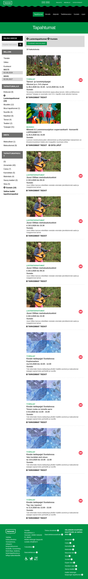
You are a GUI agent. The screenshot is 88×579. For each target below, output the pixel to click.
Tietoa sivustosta (51, 530)
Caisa (67, 543)
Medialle (67, 2)
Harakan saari (70, 566)
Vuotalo (76, 14)
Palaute (59, 2)
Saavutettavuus (29, 552)
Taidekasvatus (66, 14)
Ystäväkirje (28, 547)
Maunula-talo (69, 553)
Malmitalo (68, 549)
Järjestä (56, 14)
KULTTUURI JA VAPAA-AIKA (74, 533)
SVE (43, 2)
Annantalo (68, 540)
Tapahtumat (38, 14)
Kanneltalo (68, 546)
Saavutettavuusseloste (53, 534)
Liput (83, 14)
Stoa (66, 556)
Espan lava (69, 563)
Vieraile (47, 14)
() (8, 92)
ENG (47, 2)
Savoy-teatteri (70, 569)
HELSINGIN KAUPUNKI (73, 530)
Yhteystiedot (77, 2)
